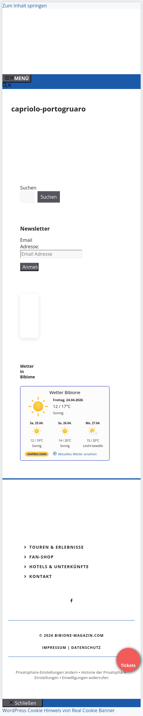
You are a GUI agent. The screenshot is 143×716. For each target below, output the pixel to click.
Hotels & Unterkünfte (59, 566)
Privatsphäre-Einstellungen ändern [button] (47, 672)
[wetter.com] (37, 455)
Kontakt (40, 576)
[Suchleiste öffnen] (7, 85)
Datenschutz (86, 647)
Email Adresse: (29, 243)
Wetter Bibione (65, 392)
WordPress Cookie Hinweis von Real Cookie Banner (58, 710)
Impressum (54, 647)
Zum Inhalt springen (24, 5)
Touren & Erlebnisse (56, 547)
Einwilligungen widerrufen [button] (85, 677)
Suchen (28, 187)
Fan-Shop (41, 557)
